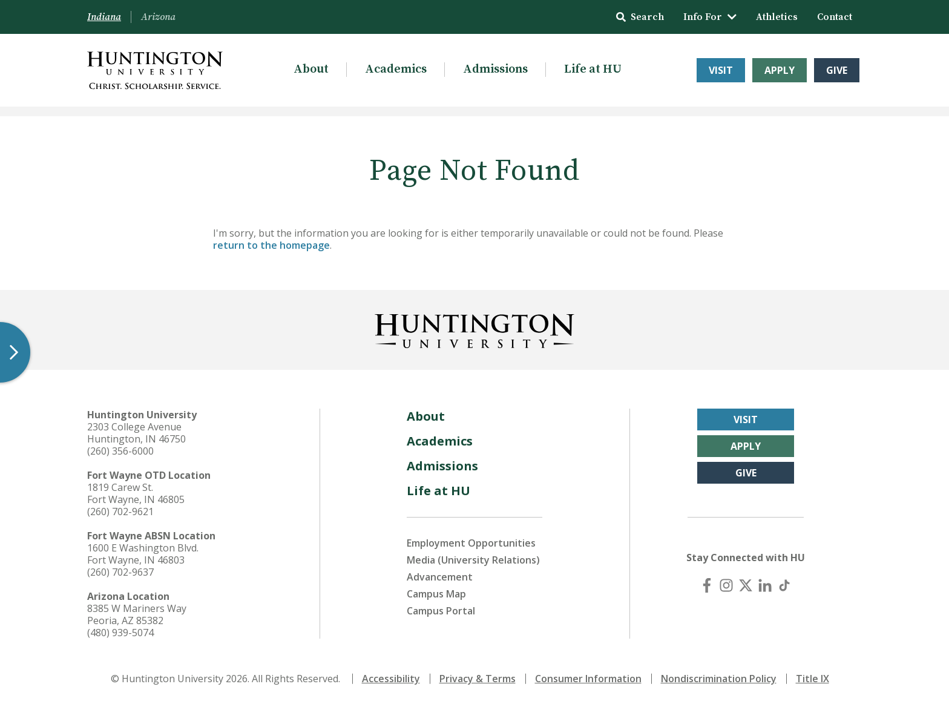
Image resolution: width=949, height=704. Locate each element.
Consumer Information (588, 678)
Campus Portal (441, 610)
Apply (779, 70)
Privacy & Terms (477, 678)
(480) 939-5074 (120, 632)
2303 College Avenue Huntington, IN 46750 (136, 433)
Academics (396, 69)
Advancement (440, 577)
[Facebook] (707, 585)
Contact (834, 17)
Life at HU (593, 69)
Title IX (812, 678)
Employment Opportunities (471, 543)
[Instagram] (726, 585)
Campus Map (436, 593)
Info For (710, 17)
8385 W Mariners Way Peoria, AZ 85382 (136, 614)
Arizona (158, 17)
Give (836, 70)
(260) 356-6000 (120, 451)
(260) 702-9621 (120, 511)
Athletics (777, 17)
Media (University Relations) (473, 560)
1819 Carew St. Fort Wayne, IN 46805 (136, 493)
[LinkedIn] (765, 585)
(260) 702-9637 (120, 572)
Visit (721, 70)
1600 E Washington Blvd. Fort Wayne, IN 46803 (143, 554)
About (311, 69)
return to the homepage (271, 245)
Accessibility (391, 678)
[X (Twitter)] (745, 585)
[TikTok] (784, 585)
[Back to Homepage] (474, 328)
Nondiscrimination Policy (719, 678)
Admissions (495, 69)
